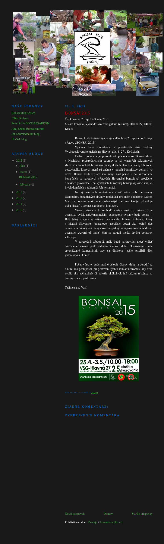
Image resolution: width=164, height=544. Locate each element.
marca (24, 171)
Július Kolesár (20, 118)
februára (25, 184)
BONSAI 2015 (28, 177)
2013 (19, 192)
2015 (19, 160)
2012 (19, 198)
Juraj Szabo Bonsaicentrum (28, 128)
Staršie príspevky (142, 513)
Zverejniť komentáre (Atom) (105, 522)
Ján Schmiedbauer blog (26, 134)
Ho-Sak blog (19, 139)
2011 (19, 204)
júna (23, 165)
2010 (19, 210)
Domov (108, 513)
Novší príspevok (75, 513)
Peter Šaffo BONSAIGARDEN (30, 123)
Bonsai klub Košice (23, 113)
